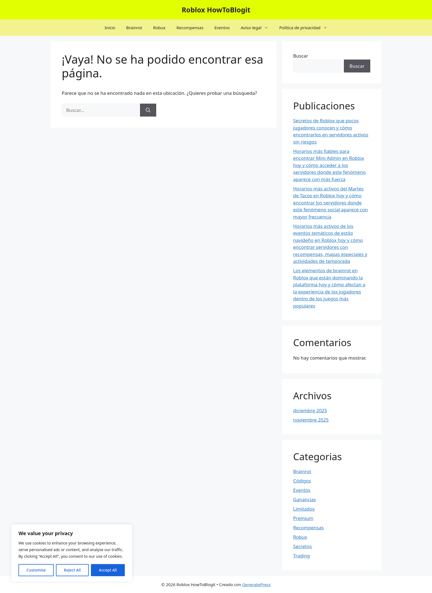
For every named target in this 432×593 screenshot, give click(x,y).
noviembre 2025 (311, 420)
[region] (71, 553)
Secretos (302, 546)
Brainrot (134, 27)
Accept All (108, 570)
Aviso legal (257, 27)
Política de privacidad (306, 27)
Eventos (221, 27)
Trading (301, 555)
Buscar (300, 56)
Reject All (72, 570)
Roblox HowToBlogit (216, 9)
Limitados (304, 509)
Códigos (302, 481)
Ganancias (304, 499)
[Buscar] (148, 110)
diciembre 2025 (310, 410)
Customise (36, 570)
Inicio (110, 27)
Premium (303, 518)
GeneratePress (256, 584)
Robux (159, 27)
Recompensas (189, 27)
